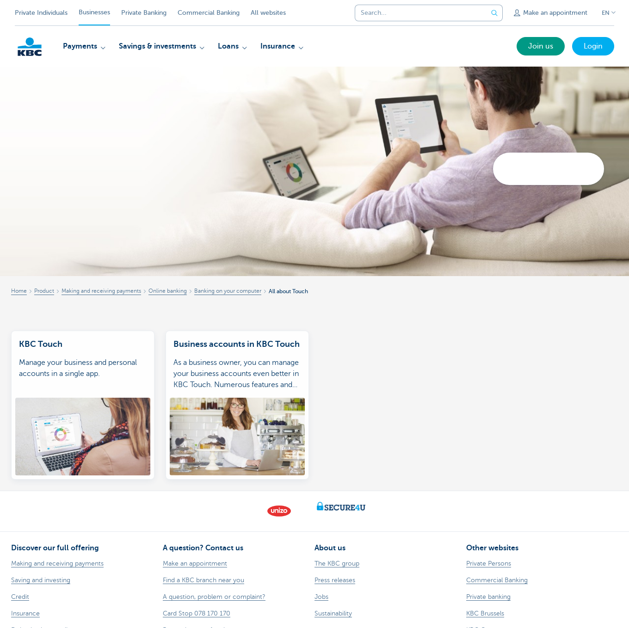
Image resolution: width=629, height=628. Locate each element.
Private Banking (143, 12)
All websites (268, 12)
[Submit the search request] (494, 13)
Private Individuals (41, 12)
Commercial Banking (209, 12)
